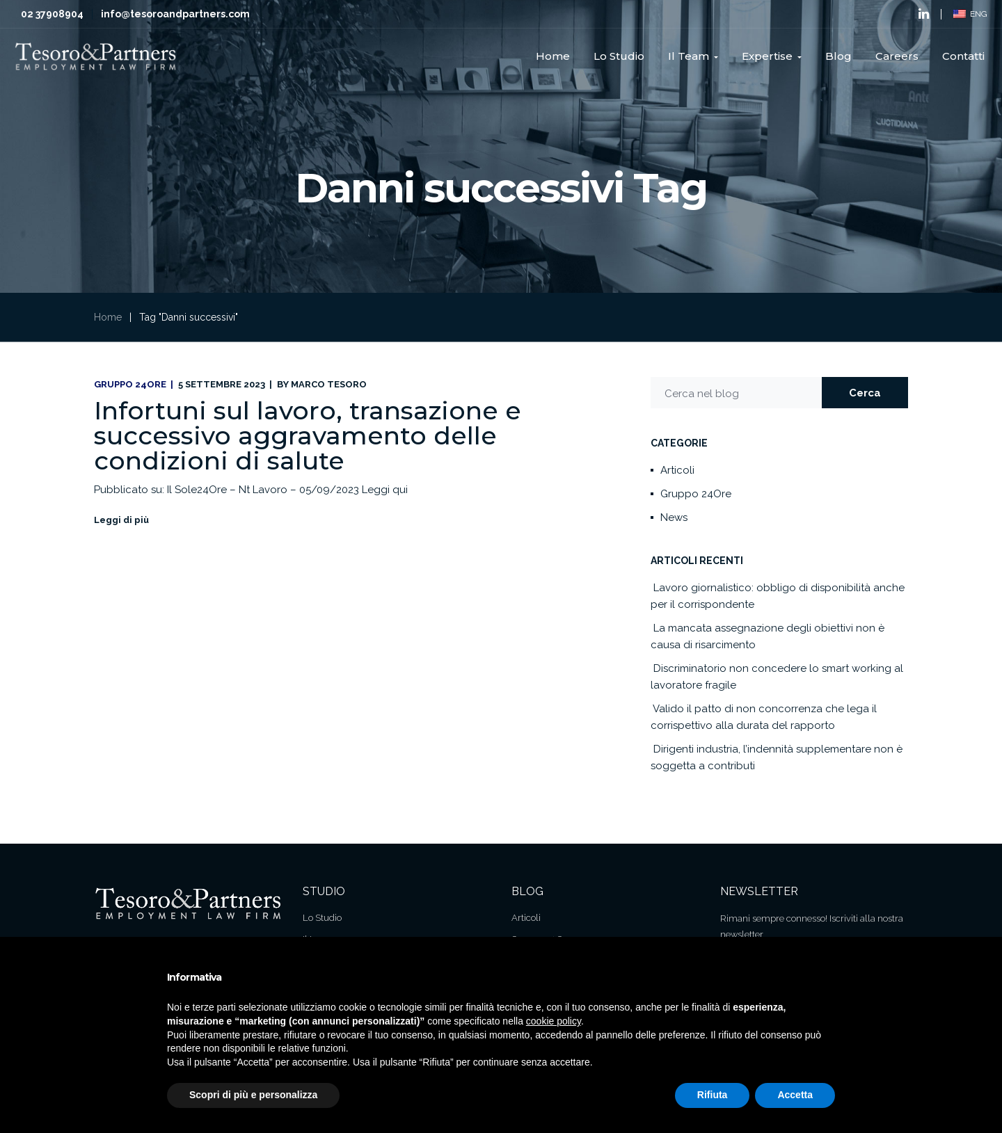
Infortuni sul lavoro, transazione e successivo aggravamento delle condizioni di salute (307, 435)
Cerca (865, 393)
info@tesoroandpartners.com (175, 13)
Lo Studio (322, 918)
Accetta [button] (795, 1094)
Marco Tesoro (329, 384)
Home (108, 317)
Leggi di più (121, 520)
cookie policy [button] (553, 1021)
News (673, 517)
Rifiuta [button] (712, 1094)
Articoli (677, 470)
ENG (970, 14)
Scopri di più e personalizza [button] (253, 1094)
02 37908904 (52, 13)
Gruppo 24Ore (130, 384)
